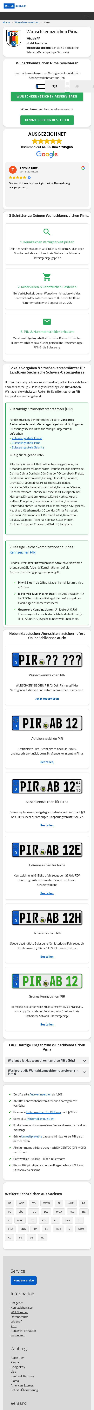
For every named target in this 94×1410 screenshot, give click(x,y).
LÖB (21, 1223)
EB (46, 1240)
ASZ (72, 1223)
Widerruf (16, 1333)
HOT (58, 1240)
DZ (31, 1249)
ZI (59, 1215)
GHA (67, 1232)
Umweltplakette (31, 1148)
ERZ (10, 1240)
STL (44, 1232)
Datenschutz (19, 1328)
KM (35, 1240)
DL (79, 1232)
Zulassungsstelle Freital (27, 450)
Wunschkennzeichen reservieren (47, 108)
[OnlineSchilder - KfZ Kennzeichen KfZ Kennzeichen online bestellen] (14, 6)
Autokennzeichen (40, 1106)
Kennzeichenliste (22, 1319)
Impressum (18, 1346)
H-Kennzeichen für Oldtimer (43, 1123)
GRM (81, 1240)
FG (20, 1249)
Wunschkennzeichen (27, 22)
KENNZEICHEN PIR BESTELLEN (47, 131)
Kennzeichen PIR (23, 563)
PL (9, 1223)
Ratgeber (17, 1314)
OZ (32, 1232)
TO (34, 1215)
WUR (71, 1215)
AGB (14, 1337)
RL (55, 1232)
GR (9, 1215)
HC (42, 1249)
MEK (20, 1232)
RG (84, 1223)
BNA (23, 1240)
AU (9, 1249)
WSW (46, 1215)
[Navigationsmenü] (86, 16)
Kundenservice (24, 1292)
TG (83, 1215)
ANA (21, 1215)
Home (6, 22)
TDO (33, 1223)
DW (46, 1223)
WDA (59, 1223)
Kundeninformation (23, 1342)
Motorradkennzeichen (40, 1130)
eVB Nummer (19, 1323)
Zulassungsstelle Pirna (26, 454)
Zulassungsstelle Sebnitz (28, 459)
